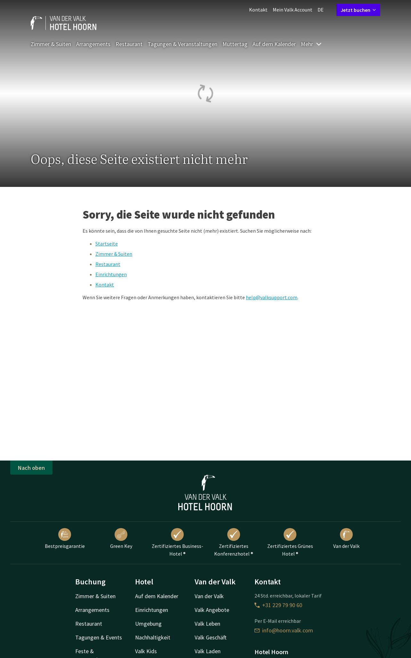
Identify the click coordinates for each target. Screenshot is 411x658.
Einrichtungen (111, 274)
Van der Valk (346, 538)
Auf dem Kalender (274, 44)
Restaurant (129, 44)
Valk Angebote (212, 610)
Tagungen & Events (98, 637)
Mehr (311, 44)
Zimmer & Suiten (51, 44)
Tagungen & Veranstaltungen (182, 44)
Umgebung (148, 623)
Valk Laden (208, 651)
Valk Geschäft (211, 637)
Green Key (121, 538)
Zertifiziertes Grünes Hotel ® (290, 542)
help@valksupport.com (271, 297)
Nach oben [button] (31, 467)
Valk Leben (207, 623)
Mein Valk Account (292, 9)
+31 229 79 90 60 (278, 605)
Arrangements (93, 44)
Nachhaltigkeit (152, 637)
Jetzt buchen (358, 10)
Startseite (106, 243)
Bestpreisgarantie (65, 538)
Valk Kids (146, 651)
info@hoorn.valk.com (283, 630)
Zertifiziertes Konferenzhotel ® (233, 542)
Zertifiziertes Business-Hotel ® (177, 542)
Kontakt (258, 9)
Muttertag (234, 44)
